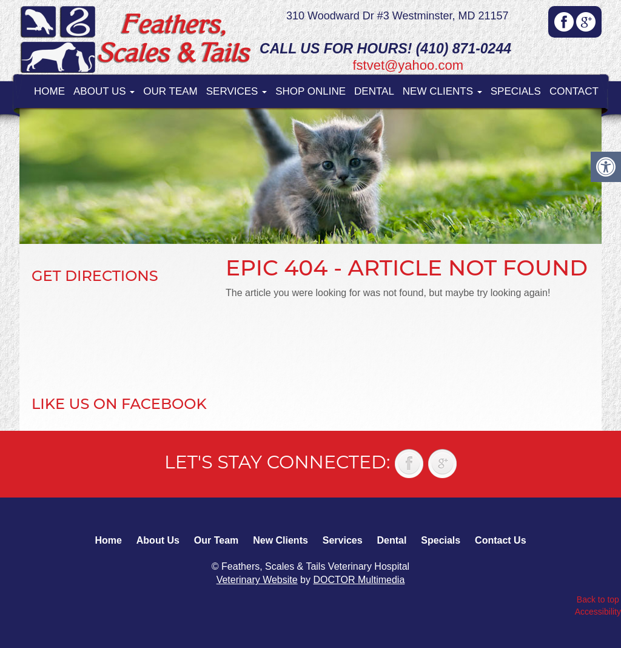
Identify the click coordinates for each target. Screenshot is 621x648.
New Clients (442, 91)
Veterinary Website (257, 580)
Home (49, 91)
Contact (574, 91)
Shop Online (310, 91)
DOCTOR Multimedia (358, 580)
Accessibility (598, 611)
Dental (374, 91)
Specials (516, 91)
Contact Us (500, 540)
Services (236, 91)
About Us (104, 91)
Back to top (598, 599)
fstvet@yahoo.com (407, 65)
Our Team (170, 91)
